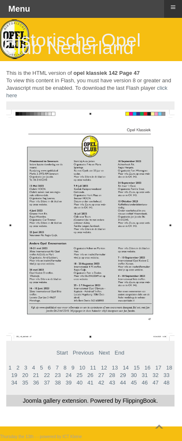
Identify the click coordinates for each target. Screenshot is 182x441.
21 (36, 375)
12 (104, 368)
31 (144, 375)
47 (155, 382)
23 (57, 375)
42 (101, 382)
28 (112, 375)
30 (134, 375)
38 (57, 382)
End (119, 353)
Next (104, 353)
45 (134, 382)
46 (144, 382)
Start (62, 353)
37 (47, 382)
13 (115, 368)
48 (166, 382)
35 (25, 382)
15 (137, 368)
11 (93, 368)
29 (123, 375)
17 (158, 368)
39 (69, 382)
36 (36, 382)
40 (79, 382)
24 (69, 375)
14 (126, 368)
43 (112, 382)
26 (90, 375)
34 (14, 382)
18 (169, 368)
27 (101, 375)
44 (123, 382)
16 (147, 368)
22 (47, 375)
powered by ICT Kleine (61, 436)
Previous (83, 353)
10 (82, 368)
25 (79, 375)
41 (90, 382)
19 (14, 375)
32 (155, 375)
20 (25, 375)
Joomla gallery (41, 400)
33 (166, 375)
